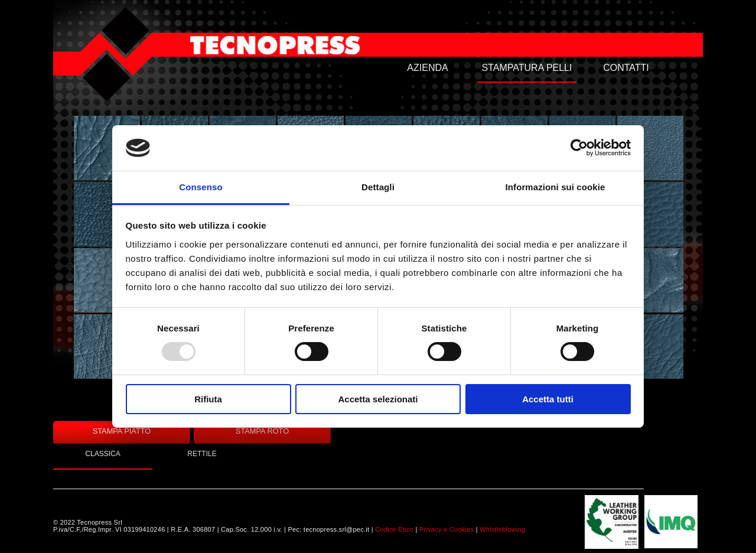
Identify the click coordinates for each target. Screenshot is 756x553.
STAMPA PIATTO (122, 431)
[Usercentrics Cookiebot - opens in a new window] (579, 148)
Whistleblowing (502, 529)
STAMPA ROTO (262, 431)
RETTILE (201, 454)
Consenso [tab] (200, 187)
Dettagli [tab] (378, 187)
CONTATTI (626, 68)
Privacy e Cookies (446, 529)
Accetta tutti (547, 399)
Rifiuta (208, 399)
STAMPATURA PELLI (527, 68)
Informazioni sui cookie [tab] (555, 187)
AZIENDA (427, 68)
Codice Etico (394, 529)
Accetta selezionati (378, 399)
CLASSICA (102, 454)
